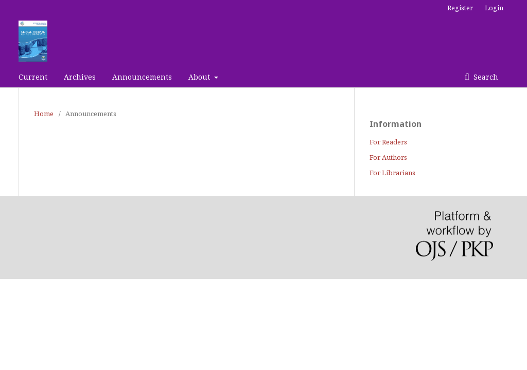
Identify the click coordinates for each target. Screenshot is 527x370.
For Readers (388, 141)
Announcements (142, 77)
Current (33, 77)
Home (44, 113)
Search (484, 77)
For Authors (388, 157)
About (200, 77)
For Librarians (392, 172)
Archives (80, 77)
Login (494, 7)
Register (460, 7)
